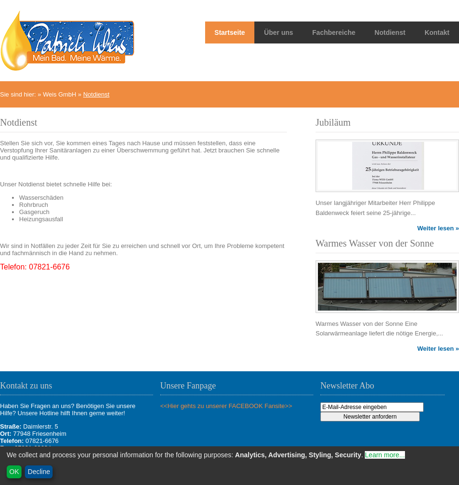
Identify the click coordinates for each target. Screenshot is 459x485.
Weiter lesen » (438, 228)
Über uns (278, 32)
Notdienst (389, 32)
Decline (39, 471)
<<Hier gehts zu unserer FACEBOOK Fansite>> (226, 406)
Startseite (230, 32)
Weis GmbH (59, 94)
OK (14, 471)
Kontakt (437, 32)
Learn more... (384, 455)
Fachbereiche (333, 32)
